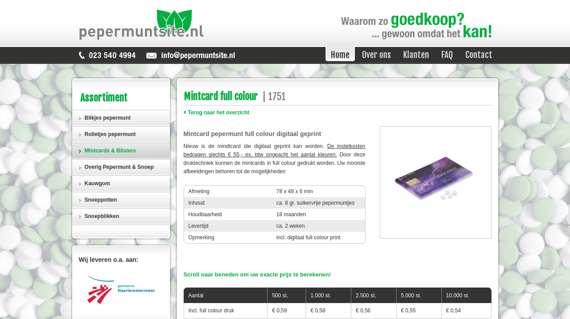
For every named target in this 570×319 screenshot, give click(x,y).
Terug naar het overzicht (218, 112)
